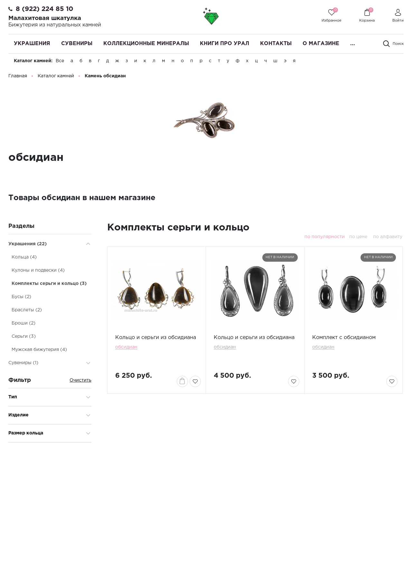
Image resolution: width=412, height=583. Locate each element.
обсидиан (126, 347)
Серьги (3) (24, 337)
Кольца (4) (24, 257)
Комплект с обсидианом (344, 337)
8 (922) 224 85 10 (44, 9)
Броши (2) (23, 324)
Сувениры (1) (23, 363)
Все (60, 61)
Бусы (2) (21, 297)
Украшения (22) (27, 244)
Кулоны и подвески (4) (38, 271)
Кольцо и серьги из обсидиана (155, 337)
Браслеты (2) (27, 310)
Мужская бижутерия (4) (39, 350)
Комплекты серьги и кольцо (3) (49, 284)
